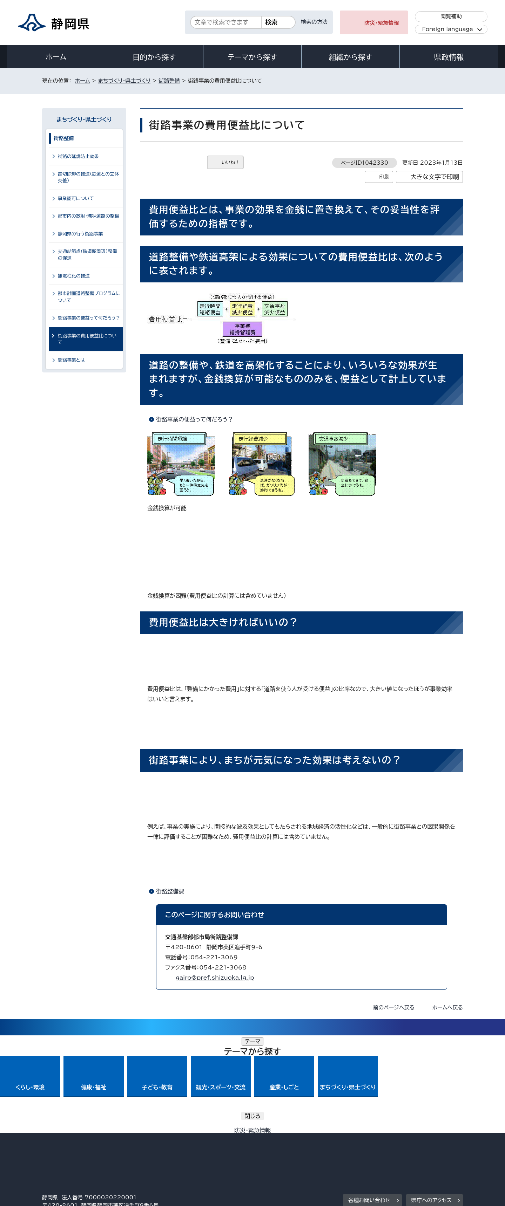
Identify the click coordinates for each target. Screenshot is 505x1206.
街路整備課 (170, 891)
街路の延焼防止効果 (78, 156)
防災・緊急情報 (381, 23)
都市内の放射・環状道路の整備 (88, 216)
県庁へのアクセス (431, 1102)
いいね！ (231, 162)
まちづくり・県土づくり (124, 80)
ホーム (56, 57)
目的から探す (154, 57)
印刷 (384, 176)
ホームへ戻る (447, 1007)
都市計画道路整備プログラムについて (89, 296)
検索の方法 (314, 22)
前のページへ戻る (394, 1007)
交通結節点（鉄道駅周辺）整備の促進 (87, 254)
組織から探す (350, 57)
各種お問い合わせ (369, 1102)
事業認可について (76, 198)
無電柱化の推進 (74, 276)
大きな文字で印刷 (434, 177)
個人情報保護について (153, 1146)
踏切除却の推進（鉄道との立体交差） (88, 177)
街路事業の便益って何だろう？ (194, 419)
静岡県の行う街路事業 (80, 234)
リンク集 (381, 1146)
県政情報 (449, 57)
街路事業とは (71, 360)
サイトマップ (430, 1146)
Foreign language (447, 29)
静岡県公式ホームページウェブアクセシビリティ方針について (275, 1146)
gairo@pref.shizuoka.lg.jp (215, 977)
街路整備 (169, 80)
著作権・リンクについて (75, 1146)
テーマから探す (252, 57)
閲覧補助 (451, 16)
